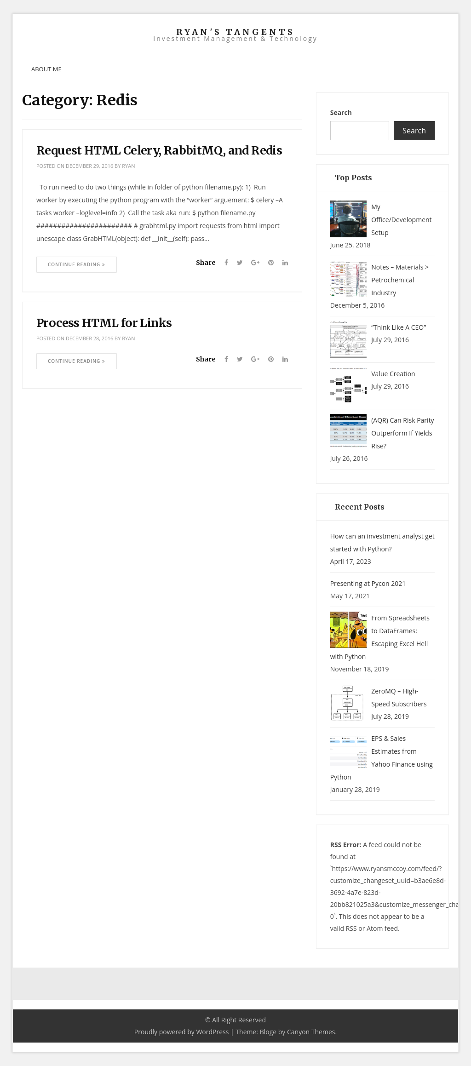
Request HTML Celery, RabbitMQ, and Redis (159, 150)
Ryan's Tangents (235, 32)
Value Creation (393, 373)
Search (341, 112)
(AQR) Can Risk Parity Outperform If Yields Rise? (402, 433)
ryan (128, 165)
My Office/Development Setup (401, 219)
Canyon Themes (311, 1031)
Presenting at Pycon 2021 (368, 583)
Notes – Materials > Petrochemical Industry (400, 280)
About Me (46, 69)
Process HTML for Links (104, 322)
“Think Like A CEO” (398, 327)
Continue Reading (76, 264)
